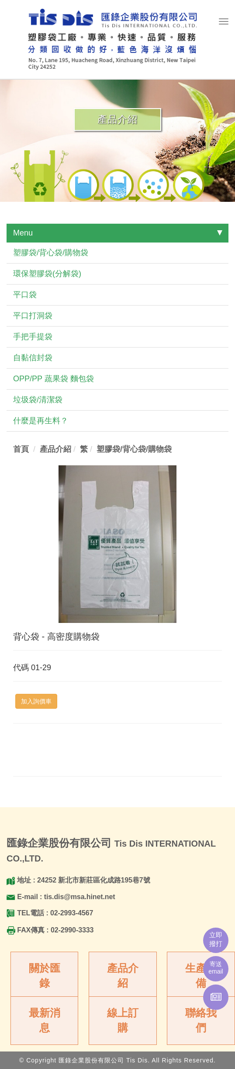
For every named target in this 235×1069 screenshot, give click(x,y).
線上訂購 (122, 1020)
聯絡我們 (201, 1020)
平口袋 (25, 294)
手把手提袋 (32, 336)
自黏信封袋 (32, 357)
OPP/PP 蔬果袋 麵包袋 (53, 378)
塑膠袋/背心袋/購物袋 (50, 252)
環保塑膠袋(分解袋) (47, 273)
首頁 (21, 449)
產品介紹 (122, 975)
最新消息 (44, 1020)
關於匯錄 (44, 975)
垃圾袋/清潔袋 (37, 399)
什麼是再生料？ (40, 420)
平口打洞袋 (32, 315)
